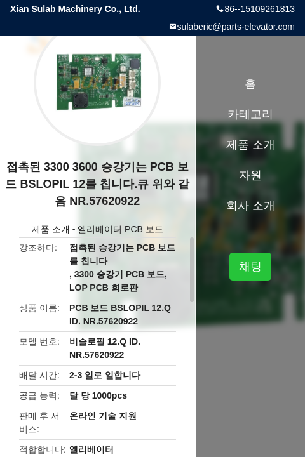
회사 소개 (250, 205)
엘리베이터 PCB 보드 (120, 229)
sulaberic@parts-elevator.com (236, 27)
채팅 (250, 266)
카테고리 (250, 114)
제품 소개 (51, 229)
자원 (250, 175)
